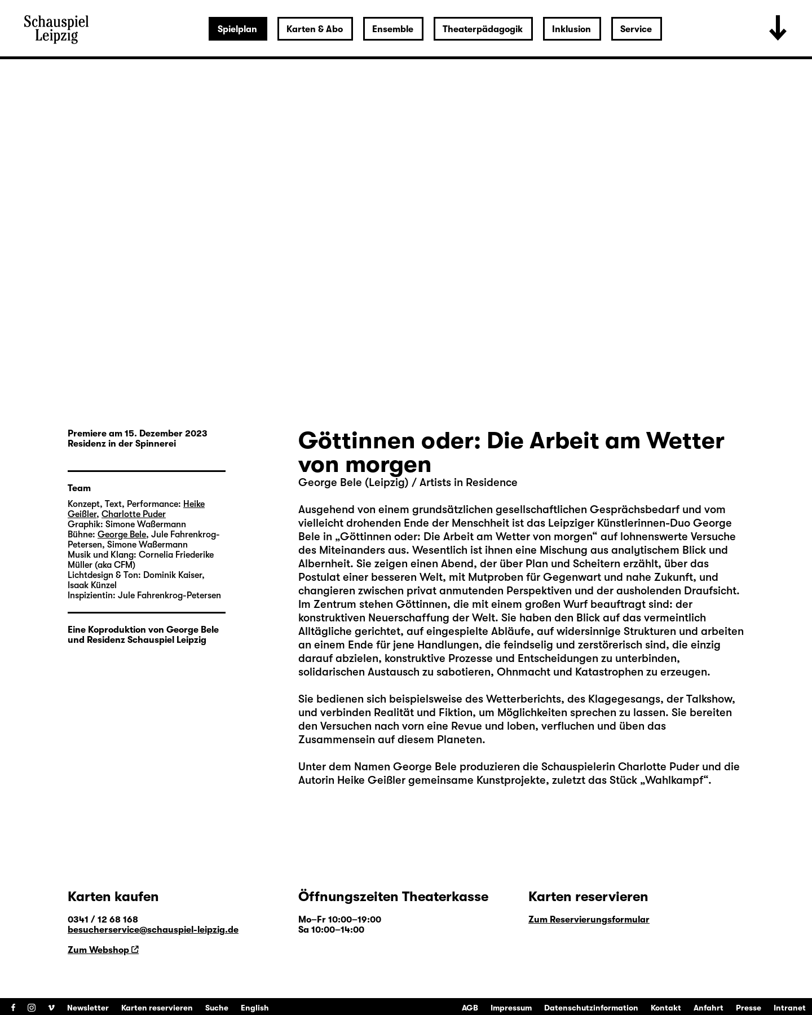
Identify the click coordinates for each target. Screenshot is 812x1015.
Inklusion (571, 29)
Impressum (511, 1007)
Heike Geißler (371, 780)
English (255, 1007)
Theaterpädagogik (483, 29)
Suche (216, 1007)
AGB (470, 1007)
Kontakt (666, 1007)
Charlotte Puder (658, 766)
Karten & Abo (314, 29)
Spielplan (237, 29)
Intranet (790, 1007)
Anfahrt (708, 1007)
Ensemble (392, 29)
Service (636, 29)
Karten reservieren (157, 1007)
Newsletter (88, 1007)
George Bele (425, 766)
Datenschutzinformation (591, 1007)
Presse (748, 1007)
